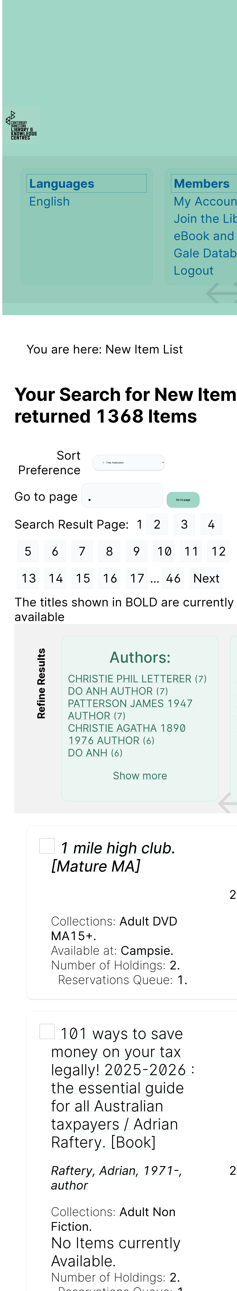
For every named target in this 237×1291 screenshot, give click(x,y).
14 (55, 578)
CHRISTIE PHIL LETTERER (129, 678)
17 (137, 578)
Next (206, 578)
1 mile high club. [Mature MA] (113, 857)
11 (191, 551)
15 (83, 578)
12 (218, 551)
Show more (140, 775)
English (49, 201)
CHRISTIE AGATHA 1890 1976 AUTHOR (127, 734)
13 (28, 578)
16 (110, 578)
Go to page (47, 496)
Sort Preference (49, 462)
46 (173, 578)
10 (164, 551)
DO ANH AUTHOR (110, 691)
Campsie (145, 950)
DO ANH (87, 752)
